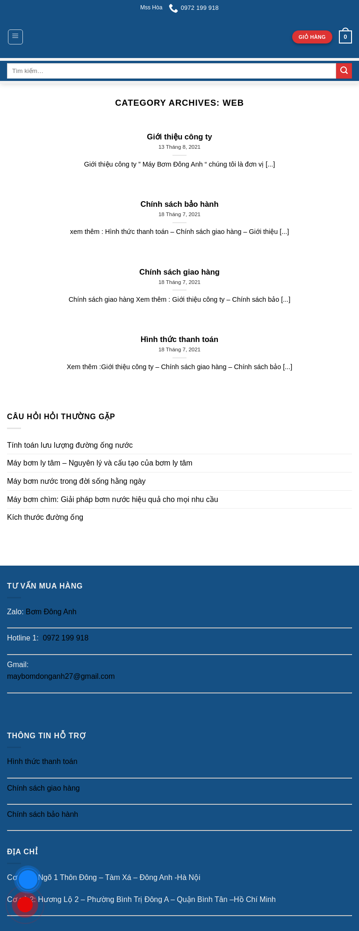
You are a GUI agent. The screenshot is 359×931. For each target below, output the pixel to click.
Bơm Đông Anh (51, 612)
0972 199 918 (64, 638)
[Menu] (15, 36)
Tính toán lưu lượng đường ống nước (70, 445)
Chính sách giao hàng (43, 788)
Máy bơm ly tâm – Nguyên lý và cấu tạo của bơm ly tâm (100, 463)
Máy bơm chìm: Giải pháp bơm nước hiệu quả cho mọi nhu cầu (112, 499)
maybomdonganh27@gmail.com (61, 676)
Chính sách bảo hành (42, 814)
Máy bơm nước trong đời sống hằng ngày (76, 481)
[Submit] (344, 71)
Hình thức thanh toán (42, 761)
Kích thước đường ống (45, 517)
